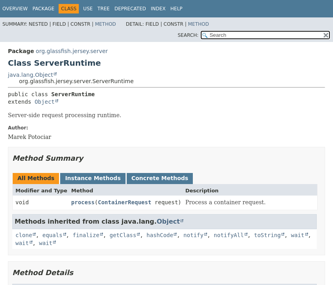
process (83, 202)
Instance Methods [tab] (92, 178)
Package (43, 8)
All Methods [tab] (35, 178)
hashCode (160, 235)
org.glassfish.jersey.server (72, 51)
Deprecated (130, 8)
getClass (123, 235)
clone (23, 235)
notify (193, 235)
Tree (103, 8)
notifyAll (229, 235)
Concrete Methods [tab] (159, 178)
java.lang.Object (30, 75)
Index (158, 8)
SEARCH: (188, 35)
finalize (85, 235)
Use (88, 8)
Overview (15, 8)
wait (297, 235)
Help (176, 8)
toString (267, 235)
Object (44, 102)
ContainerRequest (124, 202)
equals (52, 235)
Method (105, 24)
